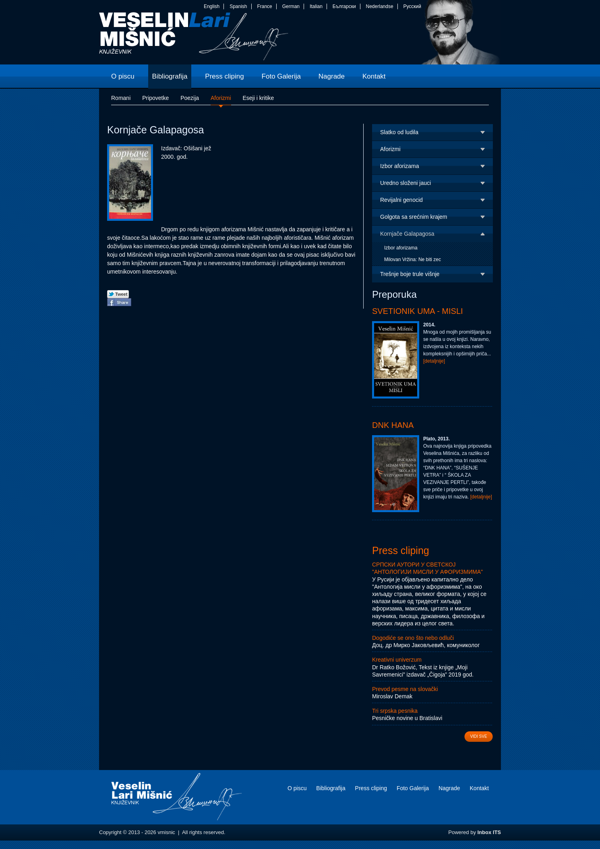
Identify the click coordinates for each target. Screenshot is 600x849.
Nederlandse (379, 6)
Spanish (238, 6)
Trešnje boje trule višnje (409, 274)
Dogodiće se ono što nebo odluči (413, 638)
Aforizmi (390, 149)
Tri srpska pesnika (395, 711)
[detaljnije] (434, 361)
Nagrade (449, 788)
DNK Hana (393, 425)
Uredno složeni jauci (405, 183)
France (264, 6)
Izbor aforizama (399, 166)
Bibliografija (330, 788)
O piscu (297, 788)
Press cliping (400, 550)
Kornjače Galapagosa (407, 233)
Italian (316, 6)
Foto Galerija (413, 788)
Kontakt (479, 788)
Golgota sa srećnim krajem (413, 217)
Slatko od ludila (399, 132)
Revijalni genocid (401, 200)
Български (344, 6)
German (291, 6)
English (211, 6)
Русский (412, 6)
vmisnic (194, 38)
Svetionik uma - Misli (417, 311)
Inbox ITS (489, 832)
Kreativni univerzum (397, 659)
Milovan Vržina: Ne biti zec (412, 259)
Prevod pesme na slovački (405, 689)
